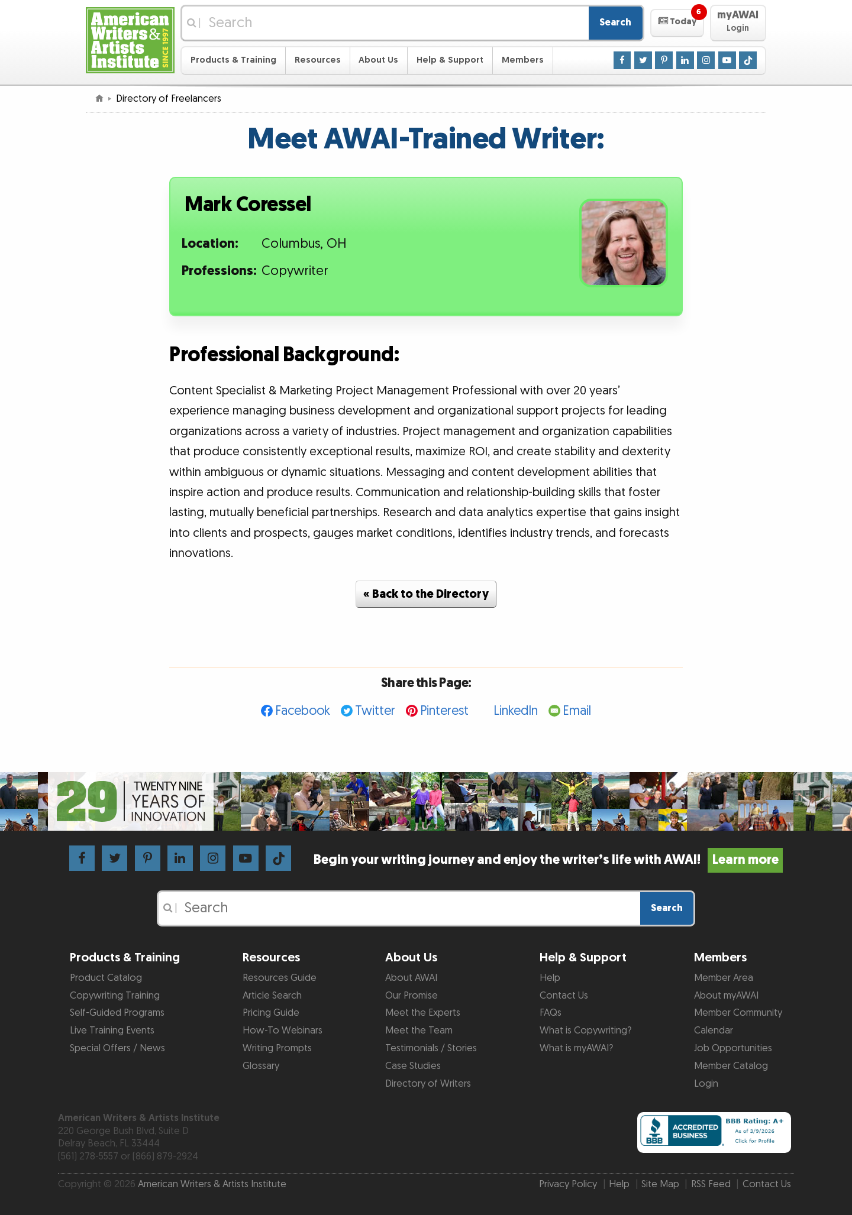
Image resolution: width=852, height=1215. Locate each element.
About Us (378, 60)
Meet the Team (419, 1030)
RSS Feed (711, 1184)
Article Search (272, 995)
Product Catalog (106, 977)
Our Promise (411, 995)
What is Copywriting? (585, 1030)
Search (615, 22)
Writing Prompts (277, 1048)
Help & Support (450, 60)
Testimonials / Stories (431, 1048)
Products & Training (233, 60)
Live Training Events (112, 1030)
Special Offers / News (117, 1048)
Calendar (713, 1030)
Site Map (660, 1184)
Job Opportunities (733, 1048)
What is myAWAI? (576, 1048)
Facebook (302, 711)
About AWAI (411, 977)
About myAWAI (726, 995)
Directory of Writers (428, 1083)
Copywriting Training (115, 995)
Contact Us (564, 995)
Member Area (723, 977)
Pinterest (444, 711)
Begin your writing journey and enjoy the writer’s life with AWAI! (548, 860)
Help (550, 977)
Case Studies (413, 1066)
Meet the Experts (422, 1012)
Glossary (261, 1066)
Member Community (738, 1012)
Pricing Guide (271, 1012)
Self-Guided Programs (117, 1012)
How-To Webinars (282, 1030)
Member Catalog (731, 1066)
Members (523, 60)
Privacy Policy (568, 1184)
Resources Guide (280, 977)
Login (706, 1083)
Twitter (375, 711)
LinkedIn (515, 711)
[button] (677, 23)
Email (577, 711)
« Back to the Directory (426, 594)
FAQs (550, 1012)
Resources (318, 60)
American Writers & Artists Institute (212, 1184)
